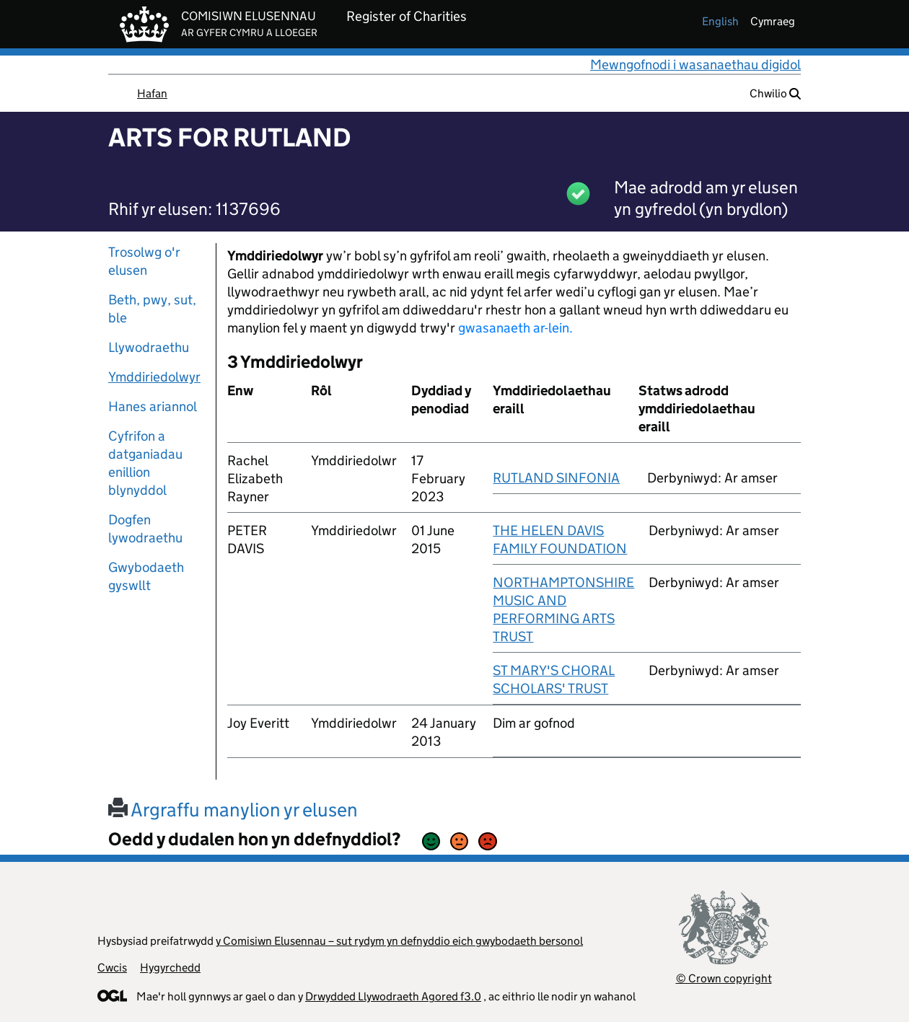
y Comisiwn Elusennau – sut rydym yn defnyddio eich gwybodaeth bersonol (399, 941)
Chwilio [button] (775, 93)
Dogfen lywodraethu (145, 528)
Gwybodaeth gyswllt (146, 576)
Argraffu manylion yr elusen (233, 809)
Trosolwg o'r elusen (144, 261)
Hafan (152, 93)
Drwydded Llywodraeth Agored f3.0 (393, 996)
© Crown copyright (724, 978)
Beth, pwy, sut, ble (152, 308)
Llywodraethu (148, 347)
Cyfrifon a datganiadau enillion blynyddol (145, 463)
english (720, 21)
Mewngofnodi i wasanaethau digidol (695, 64)
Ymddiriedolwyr (154, 377)
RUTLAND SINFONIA (556, 478)
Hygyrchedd (170, 967)
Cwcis (112, 967)
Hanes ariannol (152, 406)
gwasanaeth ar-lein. (515, 328)
